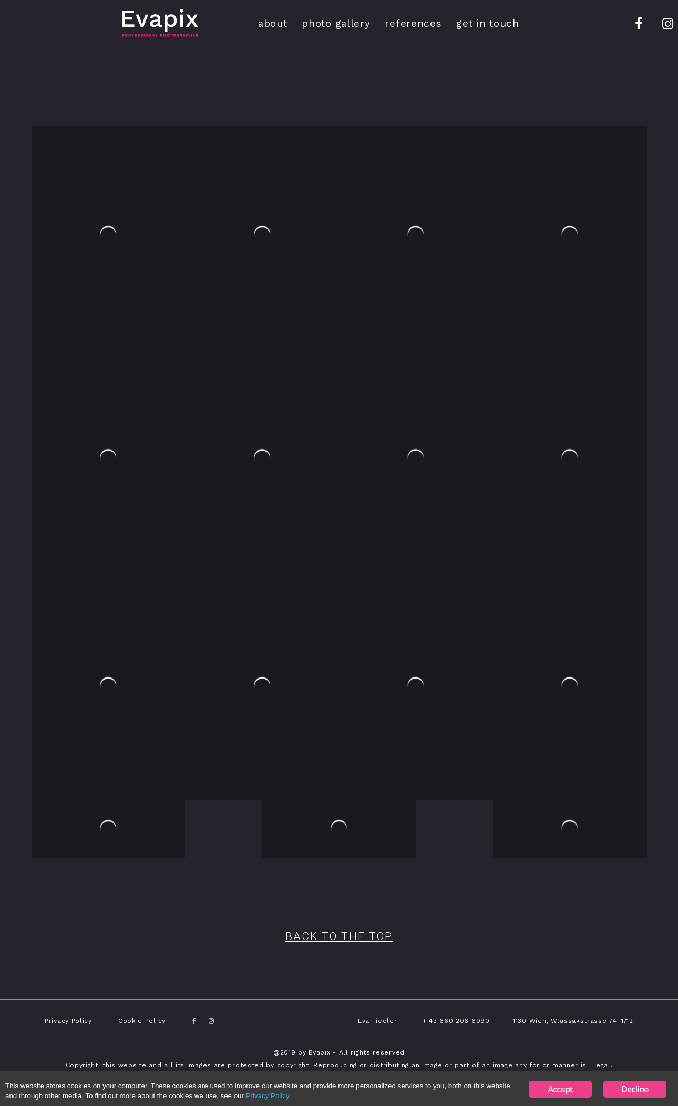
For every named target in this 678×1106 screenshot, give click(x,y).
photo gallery (336, 23)
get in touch (487, 23)
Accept (560, 1089)
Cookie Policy (142, 1021)
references (413, 23)
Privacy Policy (68, 1021)
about (272, 23)
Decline (635, 1089)
